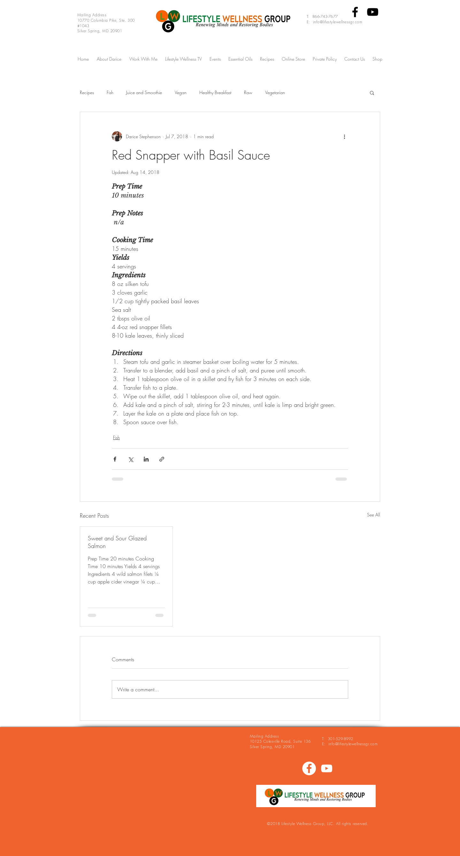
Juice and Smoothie (144, 92)
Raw (248, 92)
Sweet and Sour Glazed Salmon (117, 542)
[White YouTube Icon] (327, 768)
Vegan (181, 92)
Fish (110, 92)
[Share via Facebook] (115, 459)
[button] (372, 92)
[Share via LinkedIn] (146, 459)
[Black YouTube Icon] (372, 12)
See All (373, 515)
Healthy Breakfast (215, 92)
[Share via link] (162, 459)
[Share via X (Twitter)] (130, 459)
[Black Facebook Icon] (355, 12)
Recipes (87, 92)
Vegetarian (275, 92)
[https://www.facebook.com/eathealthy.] (309, 768)
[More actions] (344, 136)
